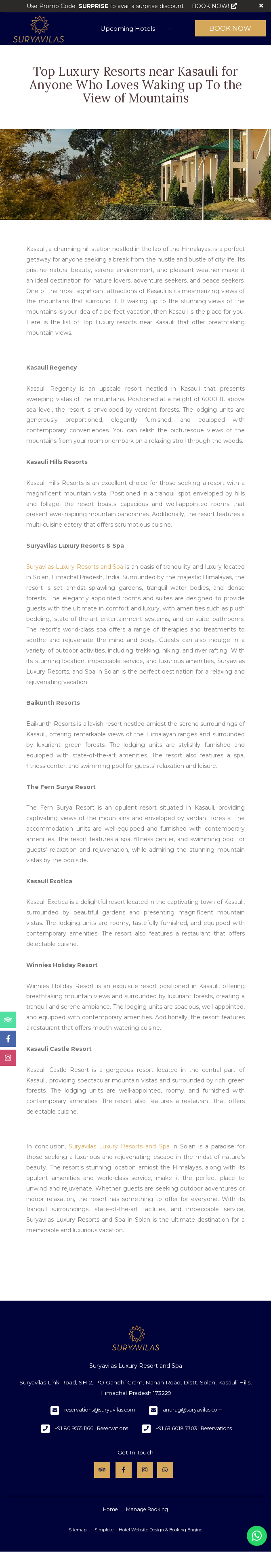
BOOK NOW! (214, 6)
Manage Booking (147, 1509)
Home (110, 1509)
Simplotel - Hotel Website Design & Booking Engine (148, 1530)
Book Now (230, 28)
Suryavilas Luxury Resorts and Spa (74, 566)
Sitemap (77, 1530)
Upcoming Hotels (127, 28)
